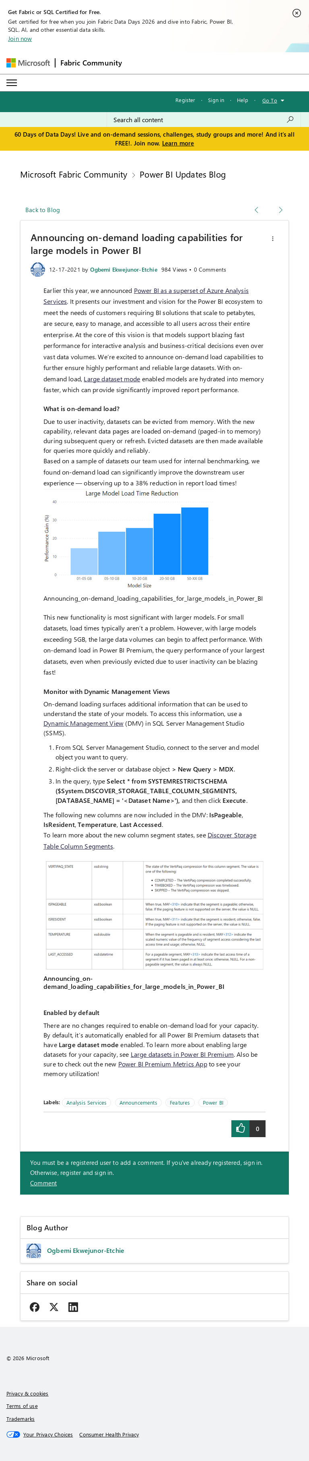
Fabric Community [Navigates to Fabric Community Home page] (91, 63)
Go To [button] (269, 100)
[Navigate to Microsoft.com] (28, 63)
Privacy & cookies (27, 1393)
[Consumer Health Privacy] (109, 1434)
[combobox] (204, 119)
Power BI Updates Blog (183, 174)
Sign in (216, 99)
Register (185, 99)
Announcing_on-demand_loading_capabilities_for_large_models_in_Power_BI (153, 598)
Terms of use (22, 1405)
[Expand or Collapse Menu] (11, 82)
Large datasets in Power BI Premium (182, 1054)
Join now (20, 39)
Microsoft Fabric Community (74, 174)
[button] (272, 238)
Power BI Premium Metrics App (162, 1064)
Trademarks (20, 1418)
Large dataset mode (112, 378)
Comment (43, 1183)
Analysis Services (86, 1102)
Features (180, 1102)
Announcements (138, 1102)
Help (242, 99)
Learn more (178, 143)
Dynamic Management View (83, 723)
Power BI (213, 1102)
